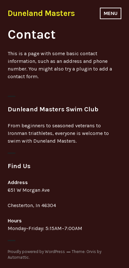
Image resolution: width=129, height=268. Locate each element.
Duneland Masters (41, 13)
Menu (110, 13)
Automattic (18, 257)
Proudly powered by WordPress (36, 251)
